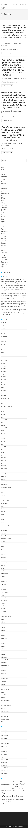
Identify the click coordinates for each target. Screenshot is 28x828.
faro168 (3, 363)
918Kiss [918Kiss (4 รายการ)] (10, 781)
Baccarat (3, 349)
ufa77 (2, 544)
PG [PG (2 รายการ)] (14, 784)
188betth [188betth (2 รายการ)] (6, 781)
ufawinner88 (4, 562)
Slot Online (3, 508)
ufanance (3, 557)
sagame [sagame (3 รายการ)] (8, 788)
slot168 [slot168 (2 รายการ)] (22, 788)
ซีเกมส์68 (3, 576)
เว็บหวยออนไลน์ (4, 716)
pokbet (3, 455)
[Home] (1, 16)
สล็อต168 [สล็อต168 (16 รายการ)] (15, 796)
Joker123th (3, 390)
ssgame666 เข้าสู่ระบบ (6, 525)
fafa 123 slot (4, 360)
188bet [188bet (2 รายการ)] (2, 781)
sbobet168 (3, 490)
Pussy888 (3, 465)
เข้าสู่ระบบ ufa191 (5, 689)
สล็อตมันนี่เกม (4, 649)
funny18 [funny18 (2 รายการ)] (16, 781)
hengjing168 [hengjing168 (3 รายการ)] (21, 781)
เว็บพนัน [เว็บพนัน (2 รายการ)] (15, 802)
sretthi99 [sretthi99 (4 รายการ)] (9, 790)
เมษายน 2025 (4, 762)
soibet (2, 519)
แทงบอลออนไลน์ (5, 719)
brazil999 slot (4, 355)
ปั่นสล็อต (3, 595)
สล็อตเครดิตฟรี (4, 660)
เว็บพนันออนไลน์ (5, 711)
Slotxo (2, 514)
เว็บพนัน (3, 708)
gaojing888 (3, 368)
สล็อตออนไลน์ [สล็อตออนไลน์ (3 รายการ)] (18, 799)
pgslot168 (3, 438)
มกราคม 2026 (4, 738)
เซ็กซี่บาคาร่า (4, 692)
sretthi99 (6, 16)
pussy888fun (4, 468)
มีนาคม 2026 (4, 732)
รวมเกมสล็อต (4, 611)
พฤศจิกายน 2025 (5, 743)
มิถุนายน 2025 (4, 757)
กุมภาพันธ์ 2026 (4, 735)
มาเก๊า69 (3, 606)
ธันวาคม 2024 (4, 773)
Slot (2, 506)
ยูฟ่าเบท (3, 608)
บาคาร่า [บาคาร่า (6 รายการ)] (7, 793)
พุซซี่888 (3, 603)
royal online (4, 476)
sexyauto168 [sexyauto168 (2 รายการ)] (18, 788)
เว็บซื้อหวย (3, 703)
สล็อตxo (3, 221)
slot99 (2, 171)
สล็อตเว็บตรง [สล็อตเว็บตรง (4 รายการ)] (10, 802)
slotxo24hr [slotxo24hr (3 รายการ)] (3, 790)
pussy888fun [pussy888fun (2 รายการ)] (3, 788)
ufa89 (2, 549)
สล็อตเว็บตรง (6, 145)
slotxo (2, 186)
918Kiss (3, 333)
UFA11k (3, 541)
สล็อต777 (3, 630)
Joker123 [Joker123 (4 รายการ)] (11, 784)
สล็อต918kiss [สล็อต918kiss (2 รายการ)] (8, 799)
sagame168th (4, 231)
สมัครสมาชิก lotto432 (6, 616)
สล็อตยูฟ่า (3, 651)
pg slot (2, 197)
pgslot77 (3, 255)
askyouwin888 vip (5, 347)
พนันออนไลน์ (4, 600)
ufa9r (2, 552)
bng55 (2, 352)
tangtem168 (4, 530)
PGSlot (2, 436)
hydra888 (3, 379)
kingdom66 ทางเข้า (5, 398)
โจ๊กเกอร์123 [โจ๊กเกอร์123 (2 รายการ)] (7, 804)
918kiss (3, 226)
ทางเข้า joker (4, 207)
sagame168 (4, 481)
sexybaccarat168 (5, 500)
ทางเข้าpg (3, 584)
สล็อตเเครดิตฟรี (4, 668)
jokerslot (3, 218)
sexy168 (3, 495)
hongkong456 (4, 376)
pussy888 (3, 183)
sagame (3, 479)
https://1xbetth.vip (5, 192)
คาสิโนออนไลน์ (4, 573)
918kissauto (4, 336)
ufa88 (2, 546)
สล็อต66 (3, 173)
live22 (2, 247)
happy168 (3, 371)
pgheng (3, 433)
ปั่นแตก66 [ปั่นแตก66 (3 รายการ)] (17, 793)
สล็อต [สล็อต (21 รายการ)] (4, 796)
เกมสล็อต (3, 686)
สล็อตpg (3, 643)
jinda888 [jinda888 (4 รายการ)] (6, 784)
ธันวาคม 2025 (4, 741)
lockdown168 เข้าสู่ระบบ (6, 406)
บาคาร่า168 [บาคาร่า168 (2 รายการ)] (12, 793)
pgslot (2, 181)
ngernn (3, 414)
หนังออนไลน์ (4, 252)
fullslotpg (3, 245)
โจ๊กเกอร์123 (4, 211)
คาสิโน (2, 570)
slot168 (3, 511)
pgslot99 (3, 444)
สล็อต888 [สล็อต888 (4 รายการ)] (3, 799)
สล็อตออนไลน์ (4, 223)
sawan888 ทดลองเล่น (6, 487)
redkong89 (3, 471)
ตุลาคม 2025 (4, 746)
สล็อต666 (3, 627)
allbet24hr (3, 341)
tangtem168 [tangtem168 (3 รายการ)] (14, 790)
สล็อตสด (3, 654)
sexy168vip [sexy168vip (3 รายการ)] (12, 788)
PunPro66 (3, 457)
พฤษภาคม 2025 (4, 759)
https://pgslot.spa (5, 193)
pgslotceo (3, 449)
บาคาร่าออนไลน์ (4, 259)
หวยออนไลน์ (4, 264)
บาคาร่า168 (3, 240)
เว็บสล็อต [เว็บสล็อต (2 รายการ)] (18, 802)
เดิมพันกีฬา (3, 695)
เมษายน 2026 (4, 730)
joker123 (3, 166)
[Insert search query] (14, 160)
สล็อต (24, 78)
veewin (3, 565)
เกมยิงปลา (3, 684)
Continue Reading (8, 53)
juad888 (3, 393)
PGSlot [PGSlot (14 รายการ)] (22, 783)
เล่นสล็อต (3, 697)
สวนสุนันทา (3, 673)
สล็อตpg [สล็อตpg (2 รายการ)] (12, 799)
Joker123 (3, 384)
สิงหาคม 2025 (4, 751)
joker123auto (4, 387)
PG (2, 422)
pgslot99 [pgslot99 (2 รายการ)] (3, 786)
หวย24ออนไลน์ (4, 678)
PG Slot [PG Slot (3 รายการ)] (17, 784)
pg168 (2, 167)
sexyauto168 (4, 498)
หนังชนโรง (3, 229)
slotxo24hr (3, 517)
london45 (3, 409)
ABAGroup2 (4, 339)
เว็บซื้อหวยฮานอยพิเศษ (6, 705)
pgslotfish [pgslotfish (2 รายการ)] (6, 786)
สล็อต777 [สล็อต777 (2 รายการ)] (21, 796)
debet (2, 357)
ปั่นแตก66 (3, 257)
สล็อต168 (3, 268)
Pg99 (2, 430)
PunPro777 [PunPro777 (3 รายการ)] (14, 786)
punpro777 (3, 261)
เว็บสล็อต (3, 713)
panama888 (4, 419)
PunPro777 (3, 460)
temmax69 (3, 535)
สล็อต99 (5, 45)
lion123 (3, 401)
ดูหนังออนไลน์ (4, 205)
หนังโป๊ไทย (3, 190)
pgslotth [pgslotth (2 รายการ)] (10, 786)
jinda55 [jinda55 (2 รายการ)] (2, 784)
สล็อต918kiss (4, 638)
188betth (3, 328)
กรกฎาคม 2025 (4, 754)
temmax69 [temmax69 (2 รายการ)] (19, 790)
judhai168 (3, 395)
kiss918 (3, 198)
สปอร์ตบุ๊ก (3, 614)
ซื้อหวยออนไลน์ (4, 262)
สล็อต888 (3, 178)
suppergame (4, 527)
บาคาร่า (3, 185)
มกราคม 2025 (4, 770)
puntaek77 (3, 463)
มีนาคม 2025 (4, 765)
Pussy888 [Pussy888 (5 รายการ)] (20, 787)
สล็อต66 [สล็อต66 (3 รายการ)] (9, 796)
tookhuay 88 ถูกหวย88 (6, 538)
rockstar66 (3, 473)
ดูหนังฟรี (3, 235)
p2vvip (2, 417)
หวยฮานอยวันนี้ (4, 681)
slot (2, 202)
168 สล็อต (3, 322)
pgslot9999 (3, 446)
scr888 (2, 492)
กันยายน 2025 (4, 749)
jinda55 (3, 169)
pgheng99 (3, 243)
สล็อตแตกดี (3, 670)
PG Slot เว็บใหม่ (4, 428)
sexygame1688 (4, 503)
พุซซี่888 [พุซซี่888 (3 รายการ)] (21, 793)
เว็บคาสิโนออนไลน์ (5, 700)
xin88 (2, 568)
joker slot (3, 209)
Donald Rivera (6, 43)
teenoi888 (3, 533)
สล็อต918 (3, 635)
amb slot (3, 344)
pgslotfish (3, 452)
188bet (3, 325)
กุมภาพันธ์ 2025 (4, 767)
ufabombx (3, 554)
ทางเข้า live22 (4, 581)
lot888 (2, 411)
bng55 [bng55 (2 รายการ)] (13, 781)
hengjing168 (4, 374)
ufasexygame (4, 560)
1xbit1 (2, 331)
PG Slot (3, 425)
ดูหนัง (2, 248)
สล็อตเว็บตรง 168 (5, 665)
